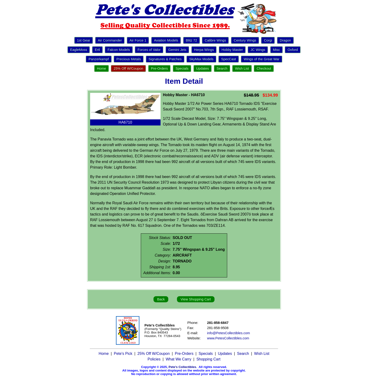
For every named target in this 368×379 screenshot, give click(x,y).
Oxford (293, 50)
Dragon (285, 40)
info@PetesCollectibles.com (228, 333)
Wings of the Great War (262, 59)
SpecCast (228, 59)
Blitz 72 (191, 40)
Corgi (268, 40)
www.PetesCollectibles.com (228, 338)
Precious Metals (128, 59)
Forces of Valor (149, 50)
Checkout (264, 68)
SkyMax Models (201, 59)
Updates (202, 68)
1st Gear (83, 40)
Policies (154, 359)
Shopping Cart (208, 359)
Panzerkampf (98, 59)
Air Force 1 (138, 40)
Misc (276, 50)
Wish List (242, 68)
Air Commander (110, 40)
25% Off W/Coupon (128, 68)
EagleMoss (78, 50)
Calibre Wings (215, 40)
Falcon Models (118, 50)
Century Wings (245, 40)
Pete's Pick (123, 354)
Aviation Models (166, 40)
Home (101, 68)
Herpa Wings (204, 50)
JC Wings (257, 50)
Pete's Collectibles (182, 367)
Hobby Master (232, 50)
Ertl (97, 50)
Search (222, 68)
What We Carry (178, 359)
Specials (182, 68)
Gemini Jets (177, 50)
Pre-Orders (159, 68)
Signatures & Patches (165, 59)
